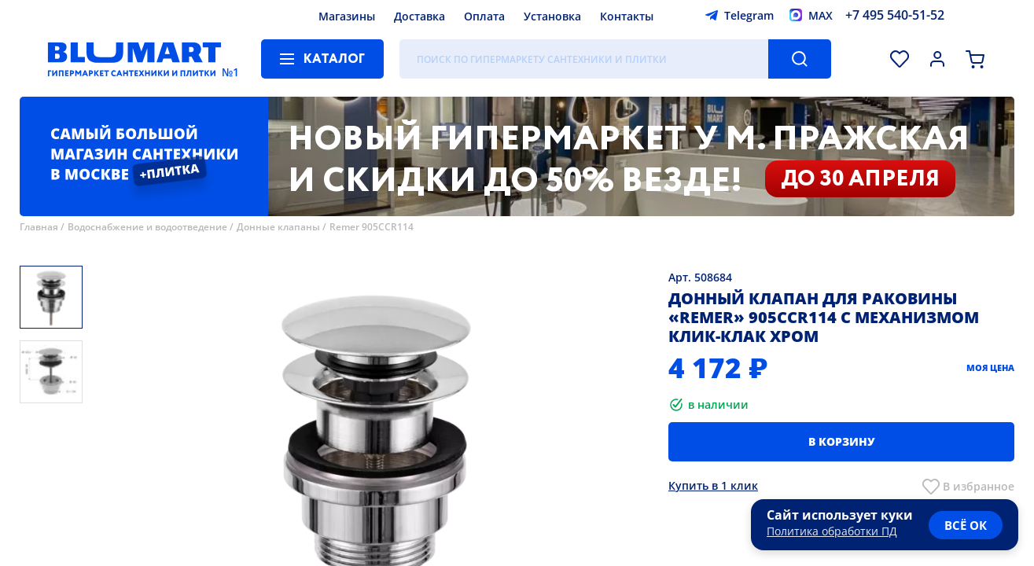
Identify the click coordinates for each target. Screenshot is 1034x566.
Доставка (419, 16)
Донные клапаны (278, 226)
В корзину (841, 441)
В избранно (975, 486)
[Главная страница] (134, 59)
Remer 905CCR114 (371, 226)
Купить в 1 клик (713, 485)
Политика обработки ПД (832, 531)
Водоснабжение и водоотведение (147, 226)
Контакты (626, 16)
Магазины (346, 16)
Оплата (484, 16)
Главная (39, 226)
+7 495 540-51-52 (894, 15)
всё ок (965, 525)
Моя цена (990, 367)
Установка (552, 16)
